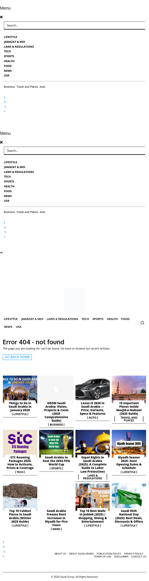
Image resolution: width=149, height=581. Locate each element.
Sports (56, 468)
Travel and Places (128, 419)
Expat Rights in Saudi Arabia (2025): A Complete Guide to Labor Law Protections (92, 464)
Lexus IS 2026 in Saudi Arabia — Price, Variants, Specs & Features (92, 408)
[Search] (139, 25)
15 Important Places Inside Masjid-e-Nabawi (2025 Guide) (128, 408)
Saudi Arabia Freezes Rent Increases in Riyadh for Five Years (56, 517)
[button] (142, 323)
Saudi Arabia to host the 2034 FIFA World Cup (56, 460)
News (56, 528)
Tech (20, 471)
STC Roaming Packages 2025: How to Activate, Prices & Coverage (20, 462)
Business (56, 424)
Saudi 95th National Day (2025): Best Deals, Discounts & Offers (129, 515)
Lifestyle (20, 414)
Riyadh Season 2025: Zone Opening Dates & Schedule (128, 462)
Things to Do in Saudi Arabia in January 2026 (20, 406)
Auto (93, 417)
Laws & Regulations (92, 476)
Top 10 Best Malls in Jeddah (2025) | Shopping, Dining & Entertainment (93, 515)
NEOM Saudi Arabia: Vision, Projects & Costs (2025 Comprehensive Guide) (56, 411)
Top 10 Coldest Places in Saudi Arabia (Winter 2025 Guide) (20, 515)
